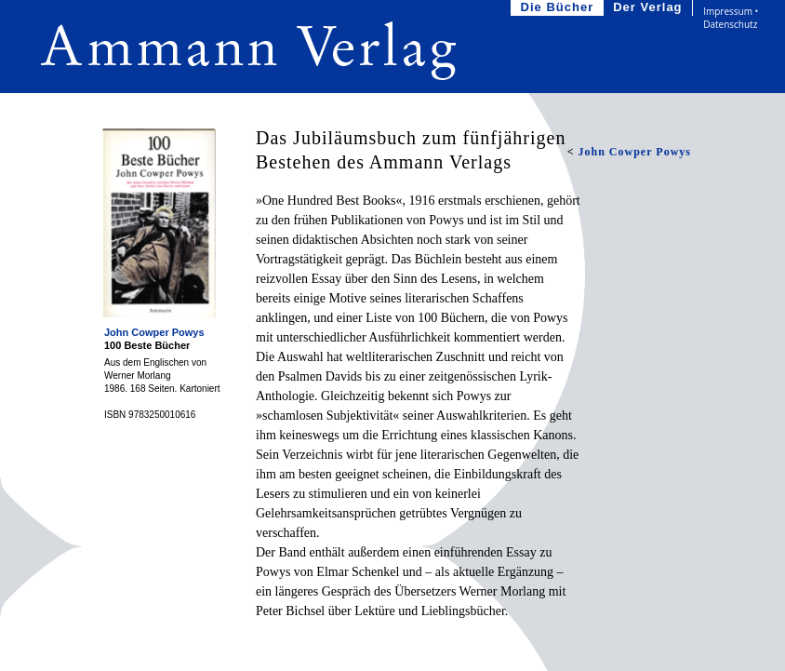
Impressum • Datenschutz (730, 18)
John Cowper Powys (154, 332)
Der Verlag (649, 8)
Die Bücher (559, 8)
